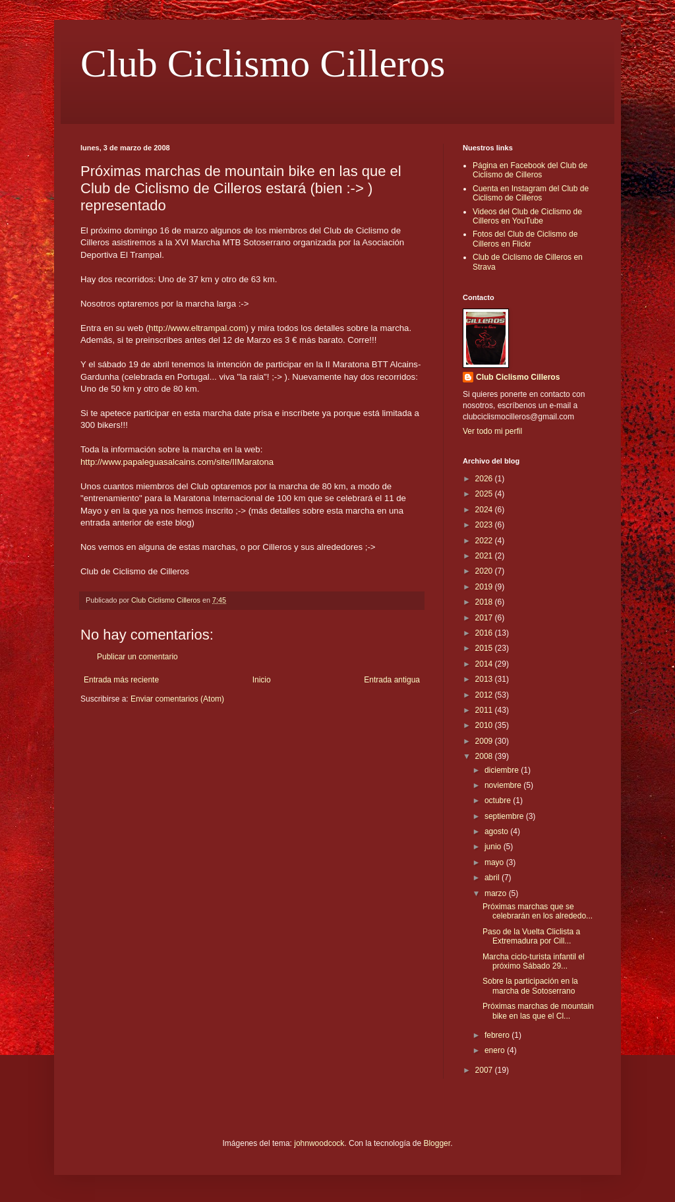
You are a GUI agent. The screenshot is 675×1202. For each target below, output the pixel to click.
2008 (485, 756)
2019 (485, 586)
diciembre (502, 770)
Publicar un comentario (137, 656)
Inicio (261, 679)
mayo (495, 862)
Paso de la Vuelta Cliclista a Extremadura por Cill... (531, 936)
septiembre (505, 816)
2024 (485, 509)
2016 (485, 633)
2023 (485, 524)
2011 (485, 710)
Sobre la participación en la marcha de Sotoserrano (530, 986)
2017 (485, 617)
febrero (498, 1035)
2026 (485, 478)
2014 (485, 664)
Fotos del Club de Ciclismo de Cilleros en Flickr (525, 238)
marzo (496, 893)
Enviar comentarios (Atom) (177, 699)
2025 (485, 493)
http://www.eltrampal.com (196, 328)
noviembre (503, 785)
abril (493, 877)
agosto (497, 831)
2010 (485, 725)
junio (494, 846)
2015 (485, 648)
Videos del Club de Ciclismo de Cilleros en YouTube (527, 216)
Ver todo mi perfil (492, 431)
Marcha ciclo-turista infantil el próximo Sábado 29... (534, 961)
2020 (485, 571)
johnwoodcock (319, 1143)
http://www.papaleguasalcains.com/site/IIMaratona (177, 462)
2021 (485, 555)
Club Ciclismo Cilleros (262, 63)
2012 (485, 695)
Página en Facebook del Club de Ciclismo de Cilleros (530, 170)
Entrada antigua (392, 679)
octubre (498, 800)
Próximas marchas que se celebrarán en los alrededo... (538, 911)
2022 (485, 540)
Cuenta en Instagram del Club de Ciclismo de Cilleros (531, 193)
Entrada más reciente (121, 679)
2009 (485, 741)
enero (495, 1050)
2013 (485, 679)
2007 (485, 1070)
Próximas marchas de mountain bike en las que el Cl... (538, 1011)
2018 (485, 602)
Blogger (436, 1143)
